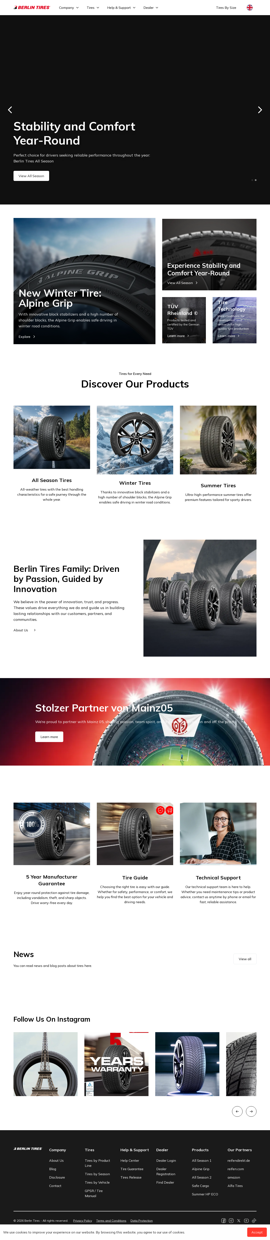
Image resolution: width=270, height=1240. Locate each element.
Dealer (148, 7)
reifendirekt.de (239, 1160)
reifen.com (236, 1169)
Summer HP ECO (205, 1194)
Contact (55, 1186)
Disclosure (57, 1177)
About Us (56, 1160)
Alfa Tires (235, 1186)
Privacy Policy (82, 1221)
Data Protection (142, 1221)
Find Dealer (165, 1182)
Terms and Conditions (111, 1221)
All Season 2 (202, 1177)
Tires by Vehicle (97, 1182)
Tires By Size (226, 7)
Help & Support (119, 7)
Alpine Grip (200, 1169)
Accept (257, 1232)
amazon (234, 1177)
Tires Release (131, 1177)
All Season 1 (202, 1160)
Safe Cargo (200, 1186)
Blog (52, 1169)
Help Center (129, 1160)
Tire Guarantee (131, 1169)
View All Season (31, 176)
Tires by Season (97, 1174)
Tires (90, 7)
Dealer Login (166, 1160)
